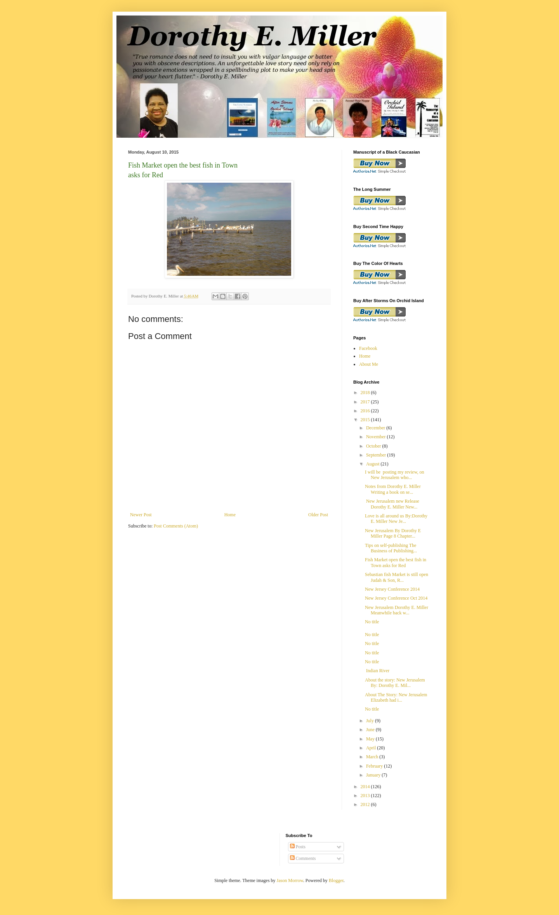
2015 (366, 419)
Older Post (318, 514)
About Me (368, 364)
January (374, 775)
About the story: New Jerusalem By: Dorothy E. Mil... (395, 682)
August (373, 464)
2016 (366, 410)
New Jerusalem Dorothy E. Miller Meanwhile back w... (396, 610)
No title (372, 621)
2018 (366, 392)
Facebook (368, 348)
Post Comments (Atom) (176, 526)
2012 (366, 804)
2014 (366, 786)
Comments (303, 858)
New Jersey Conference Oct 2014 (396, 598)
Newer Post (141, 514)
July (370, 720)
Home (230, 514)
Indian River (378, 670)
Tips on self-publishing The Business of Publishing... (391, 548)
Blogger (336, 880)
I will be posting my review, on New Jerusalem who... (394, 474)
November (376, 436)
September (376, 455)
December (376, 428)
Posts (298, 846)
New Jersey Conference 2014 (392, 589)
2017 (366, 402)
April (371, 748)
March (372, 756)
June (371, 729)
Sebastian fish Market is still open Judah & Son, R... (396, 577)
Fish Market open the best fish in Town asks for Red (395, 562)
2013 (366, 795)
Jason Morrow (290, 880)
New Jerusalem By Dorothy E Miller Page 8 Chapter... (393, 533)
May (371, 739)
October (374, 446)
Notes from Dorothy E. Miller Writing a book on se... (393, 489)
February (375, 766)
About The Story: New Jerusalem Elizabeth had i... (397, 697)
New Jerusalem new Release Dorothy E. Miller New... (392, 503)
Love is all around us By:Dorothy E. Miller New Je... (396, 518)
